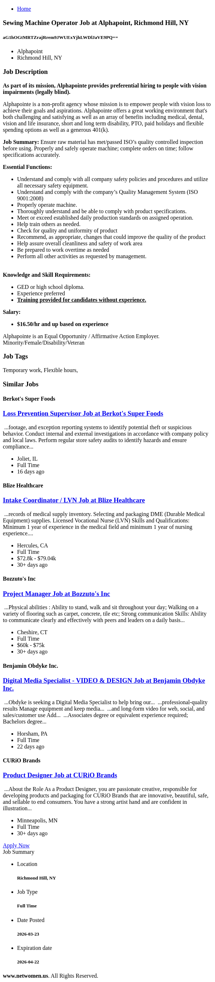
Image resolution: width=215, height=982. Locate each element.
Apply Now (16, 845)
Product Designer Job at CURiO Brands (60, 775)
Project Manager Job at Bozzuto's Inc (56, 593)
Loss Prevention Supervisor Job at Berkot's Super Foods (83, 413)
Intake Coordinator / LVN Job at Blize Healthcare (74, 500)
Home (24, 9)
